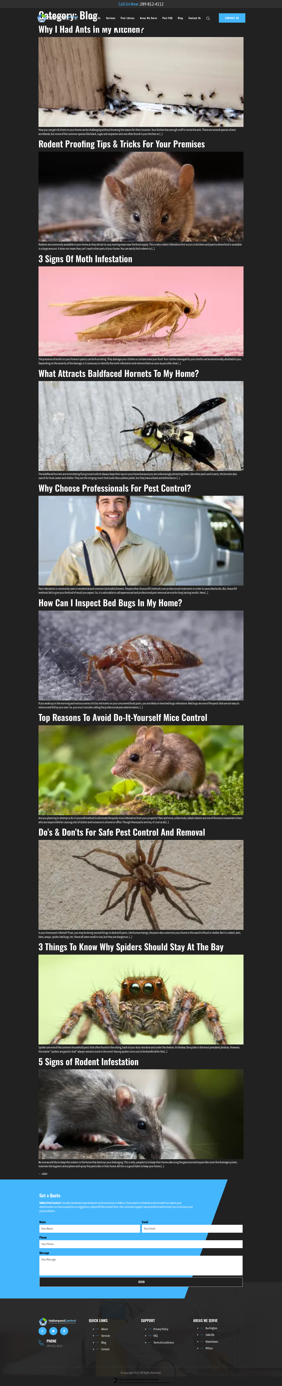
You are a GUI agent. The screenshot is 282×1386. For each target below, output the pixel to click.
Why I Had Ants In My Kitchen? (91, 28)
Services (110, 18)
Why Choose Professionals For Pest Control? (114, 487)
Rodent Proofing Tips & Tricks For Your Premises (121, 143)
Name (42, 1222)
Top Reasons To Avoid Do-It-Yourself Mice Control (122, 717)
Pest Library (127, 18)
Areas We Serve (148, 18)
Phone (43, 1237)
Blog (180, 18)
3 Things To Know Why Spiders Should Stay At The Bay (131, 946)
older (42, 1173)
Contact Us (194, 18)
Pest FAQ (167, 18)
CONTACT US (232, 18)
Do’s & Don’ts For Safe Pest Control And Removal (121, 831)
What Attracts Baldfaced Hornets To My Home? (118, 373)
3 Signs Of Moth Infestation (85, 258)
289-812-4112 (152, 3)
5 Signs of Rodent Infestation (88, 1061)
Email (145, 1222)
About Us (95, 18)
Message (44, 1253)
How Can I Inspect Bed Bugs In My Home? (110, 602)
